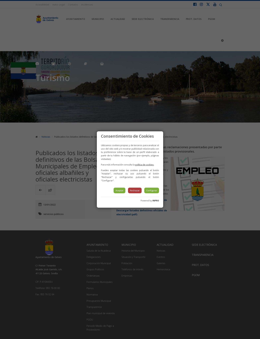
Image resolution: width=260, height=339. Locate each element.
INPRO (155, 200)
